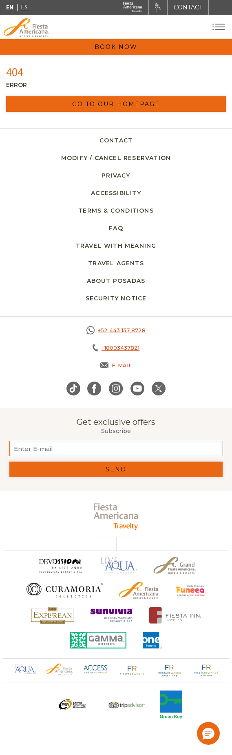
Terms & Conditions (116, 210)
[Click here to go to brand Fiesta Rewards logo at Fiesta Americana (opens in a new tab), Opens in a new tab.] (132, 669)
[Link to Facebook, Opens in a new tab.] (94, 388)
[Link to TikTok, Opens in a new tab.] (73, 388)
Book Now (116, 47)
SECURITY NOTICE (116, 298)
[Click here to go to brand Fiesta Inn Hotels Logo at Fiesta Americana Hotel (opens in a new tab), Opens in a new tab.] (175, 615)
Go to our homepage (116, 104)
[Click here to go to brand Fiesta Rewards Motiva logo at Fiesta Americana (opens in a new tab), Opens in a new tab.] (206, 669)
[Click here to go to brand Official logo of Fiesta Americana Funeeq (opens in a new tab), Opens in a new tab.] (190, 590)
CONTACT (188, 7)
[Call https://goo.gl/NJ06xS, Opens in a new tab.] (116, 330)
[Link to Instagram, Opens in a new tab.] (116, 388)
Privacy (116, 175)
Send (116, 469)
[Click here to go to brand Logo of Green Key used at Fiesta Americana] (171, 705)
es (24, 7)
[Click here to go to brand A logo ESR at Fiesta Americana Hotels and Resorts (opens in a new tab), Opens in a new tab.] (72, 705)
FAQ (116, 228)
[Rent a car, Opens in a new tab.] (158, 7)
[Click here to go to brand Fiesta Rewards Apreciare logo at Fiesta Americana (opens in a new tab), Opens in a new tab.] (169, 669)
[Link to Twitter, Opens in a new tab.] (159, 388)
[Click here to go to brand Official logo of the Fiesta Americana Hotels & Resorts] (139, 590)
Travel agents (116, 263)
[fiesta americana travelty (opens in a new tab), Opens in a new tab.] (116, 516)
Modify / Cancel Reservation (116, 158)
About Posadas (116, 280)
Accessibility (116, 193)
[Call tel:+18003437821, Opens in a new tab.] (116, 347)
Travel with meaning (116, 245)
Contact (116, 140)
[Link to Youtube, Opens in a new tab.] (137, 388)
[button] (208, 733)
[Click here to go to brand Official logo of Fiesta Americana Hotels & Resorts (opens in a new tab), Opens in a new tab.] (59, 668)
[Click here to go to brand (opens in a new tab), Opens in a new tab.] (60, 565)
